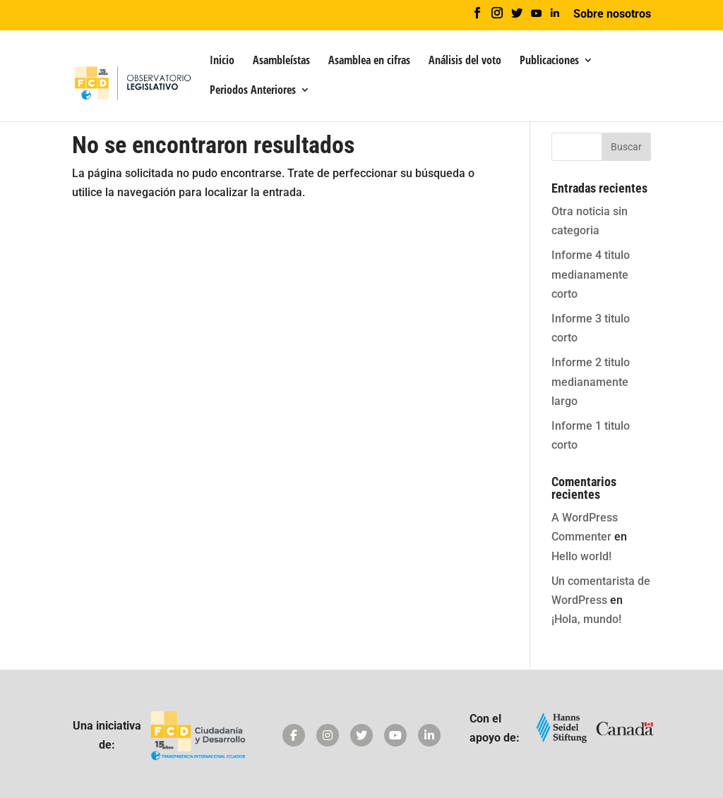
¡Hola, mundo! (586, 619)
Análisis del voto (465, 61)
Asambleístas (281, 61)
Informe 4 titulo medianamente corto (590, 274)
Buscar (626, 146)
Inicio (222, 61)
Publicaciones (549, 61)
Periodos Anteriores (253, 91)
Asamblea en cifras (369, 61)
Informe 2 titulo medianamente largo (590, 381)
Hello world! (581, 556)
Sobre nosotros (612, 14)
